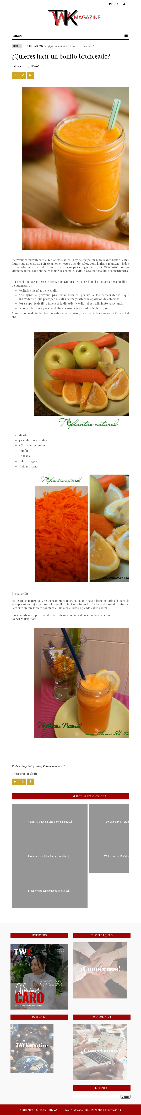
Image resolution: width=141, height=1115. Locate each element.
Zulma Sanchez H (53, 766)
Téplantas (35, 46)
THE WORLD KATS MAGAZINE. (69, 1110)
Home (17, 46)
